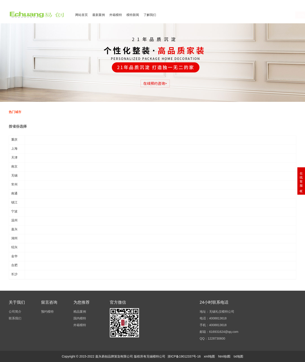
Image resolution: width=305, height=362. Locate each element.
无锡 (14, 175)
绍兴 (14, 247)
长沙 (14, 274)
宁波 (14, 211)
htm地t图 (224, 356)
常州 (14, 184)
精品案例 (79, 311)
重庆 (14, 139)
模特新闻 (132, 15)
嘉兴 (14, 229)
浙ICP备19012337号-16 (184, 356)
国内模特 (79, 318)
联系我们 (268, 2)
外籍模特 (115, 15)
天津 (14, 157)
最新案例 (98, 15)
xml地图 (209, 356)
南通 (14, 193)
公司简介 (252, 2)
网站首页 (81, 15)
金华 (14, 256)
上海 (14, 148)
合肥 (14, 265)
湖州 (14, 238)
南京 (14, 166)
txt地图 (238, 356)
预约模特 (47, 311)
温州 (14, 220)
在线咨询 (252, 15)
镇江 (14, 202)
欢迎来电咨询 (288, 2)
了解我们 (150, 15)
